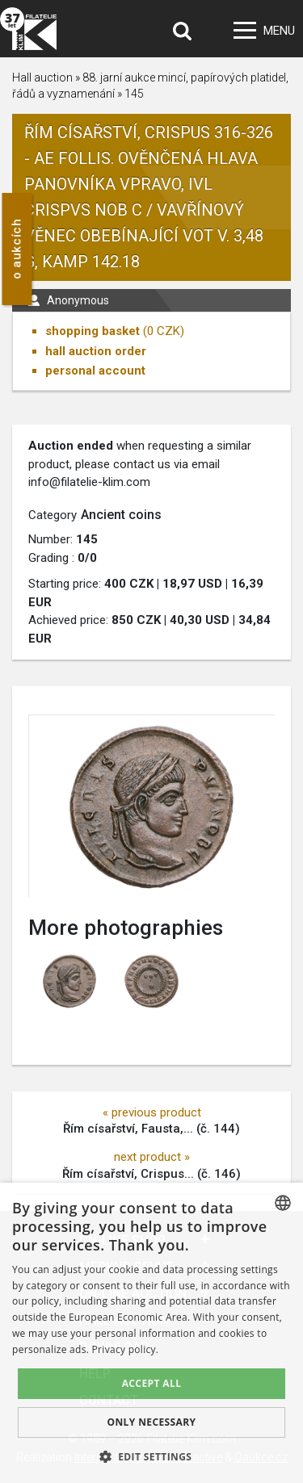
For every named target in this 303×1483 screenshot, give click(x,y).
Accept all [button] (152, 1383)
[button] (152, 1456)
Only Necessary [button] (151, 1422)
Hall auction (42, 77)
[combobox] (283, 1203)
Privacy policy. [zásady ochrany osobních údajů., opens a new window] (125, 1349)
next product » (152, 1157)
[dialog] (151, 1333)
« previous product (152, 1112)
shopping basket (92, 331)
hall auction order (95, 351)
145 (134, 93)
